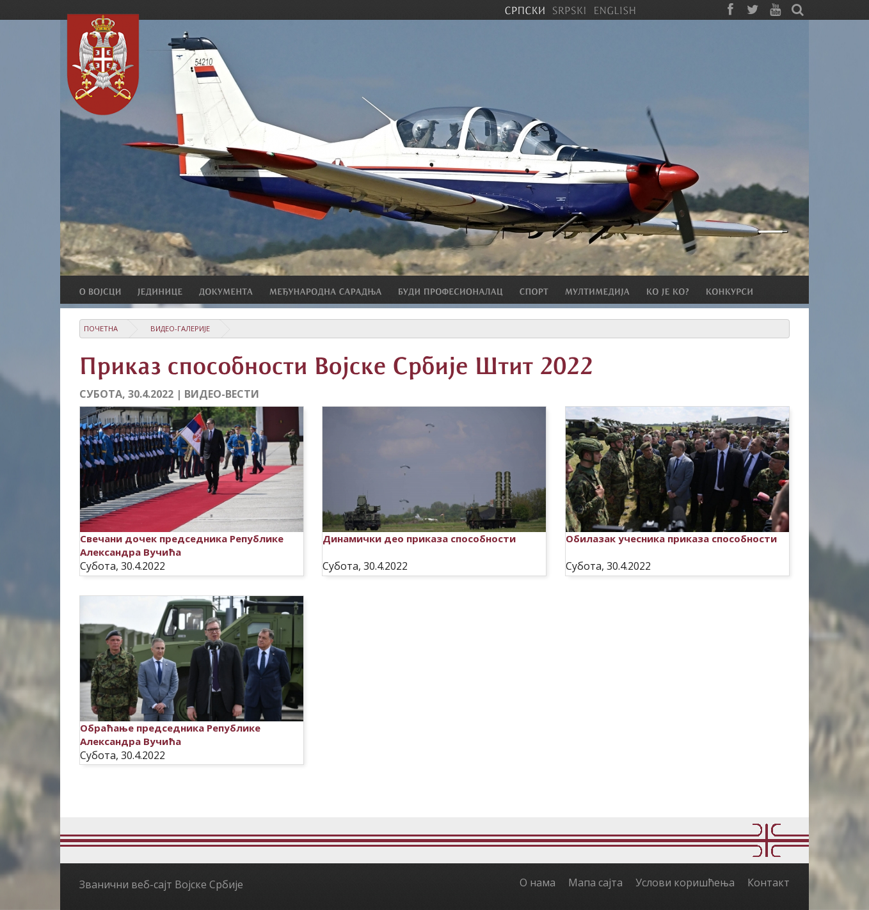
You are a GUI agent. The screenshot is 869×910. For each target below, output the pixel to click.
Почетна (101, 328)
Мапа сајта (595, 882)
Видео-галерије (180, 328)
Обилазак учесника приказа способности (671, 538)
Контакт (768, 882)
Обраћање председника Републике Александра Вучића (170, 734)
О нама (537, 882)
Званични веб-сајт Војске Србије (161, 884)
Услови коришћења (685, 882)
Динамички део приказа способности (419, 538)
